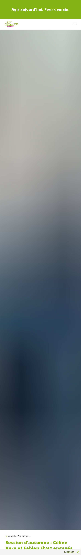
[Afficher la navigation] (75, 24)
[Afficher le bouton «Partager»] (78, 552)
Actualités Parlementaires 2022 (19, 536)
